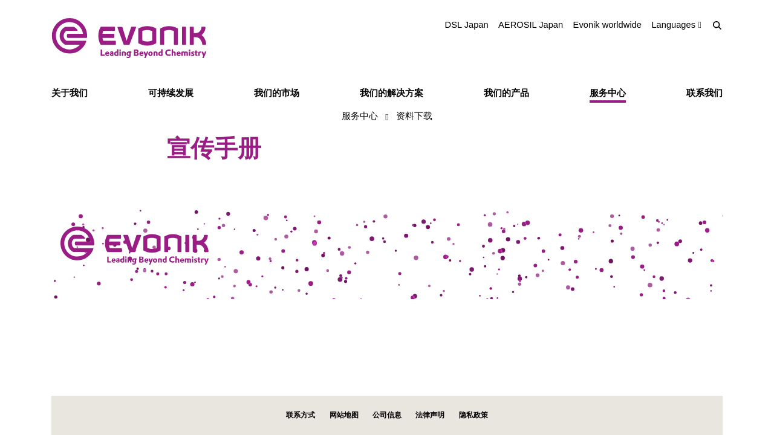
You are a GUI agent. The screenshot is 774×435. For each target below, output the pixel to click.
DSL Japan (467, 25)
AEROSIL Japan (530, 25)
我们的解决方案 (391, 93)
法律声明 (429, 414)
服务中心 (608, 93)
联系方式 (300, 414)
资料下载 (414, 116)
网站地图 (344, 414)
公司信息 (387, 414)
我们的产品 (506, 93)
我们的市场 (276, 93)
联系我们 (704, 93)
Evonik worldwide (607, 25)
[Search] (717, 25)
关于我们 (69, 93)
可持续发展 (171, 93)
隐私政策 (473, 414)
